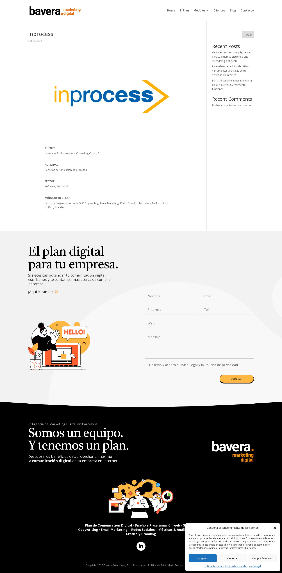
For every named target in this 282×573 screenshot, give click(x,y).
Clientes (219, 10)
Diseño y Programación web (157, 525)
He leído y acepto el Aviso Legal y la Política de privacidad (191, 365)
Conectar (237, 379)
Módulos (199, 10)
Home (171, 10)
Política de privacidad (236, 566)
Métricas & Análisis (173, 529)
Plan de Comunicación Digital (108, 525)
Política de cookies (214, 566)
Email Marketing (114, 529)
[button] (275, 528)
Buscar (248, 35)
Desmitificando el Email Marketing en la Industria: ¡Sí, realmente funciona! (232, 85)
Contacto (247, 10)
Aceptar (203, 558)
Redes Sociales (143, 529)
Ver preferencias (262, 558)
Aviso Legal (255, 566)
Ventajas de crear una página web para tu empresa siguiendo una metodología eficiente (231, 57)
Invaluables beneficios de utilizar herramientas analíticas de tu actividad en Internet (230, 71)
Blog (233, 10)
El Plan (184, 10)
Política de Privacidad (160, 565)
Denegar (232, 558)
